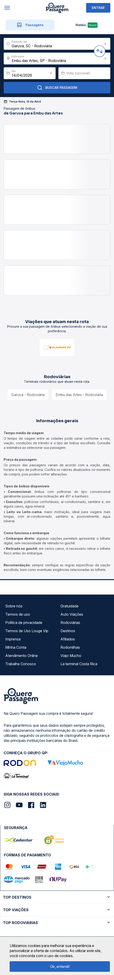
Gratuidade (69, 606)
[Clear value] (51, 73)
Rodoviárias (70, 622)
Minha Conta (15, 647)
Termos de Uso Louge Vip (26, 631)
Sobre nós (13, 606)
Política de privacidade (23, 622)
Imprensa (13, 639)
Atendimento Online (21, 655)
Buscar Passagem (57, 87)
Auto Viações (71, 614)
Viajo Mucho (70, 655)
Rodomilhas (70, 647)
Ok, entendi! (60, 966)
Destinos (67, 631)
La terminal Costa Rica (78, 664)
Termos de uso (17, 614)
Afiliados (67, 639)
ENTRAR (98, 8)
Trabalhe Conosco (20, 664)
